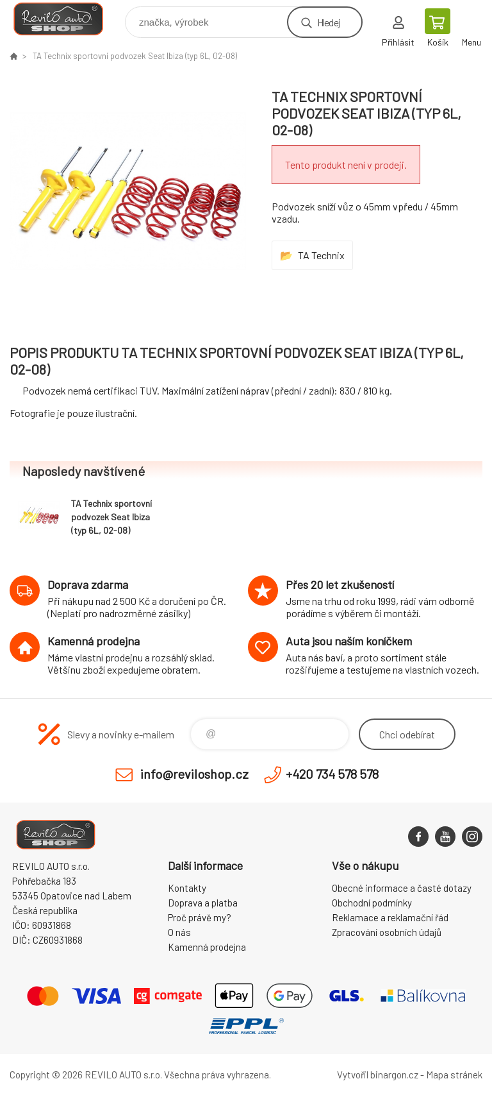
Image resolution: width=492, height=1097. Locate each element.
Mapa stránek (454, 1074)
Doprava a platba (203, 902)
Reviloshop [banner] (66, 19)
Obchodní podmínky (372, 902)
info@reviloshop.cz (194, 773)
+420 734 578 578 (332, 773)
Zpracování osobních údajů (386, 932)
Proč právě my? (199, 917)
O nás (179, 932)
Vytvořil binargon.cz (377, 1074)
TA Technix (321, 255)
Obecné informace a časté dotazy (402, 888)
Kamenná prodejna (207, 947)
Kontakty (187, 888)
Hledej (328, 22)
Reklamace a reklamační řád (390, 917)
